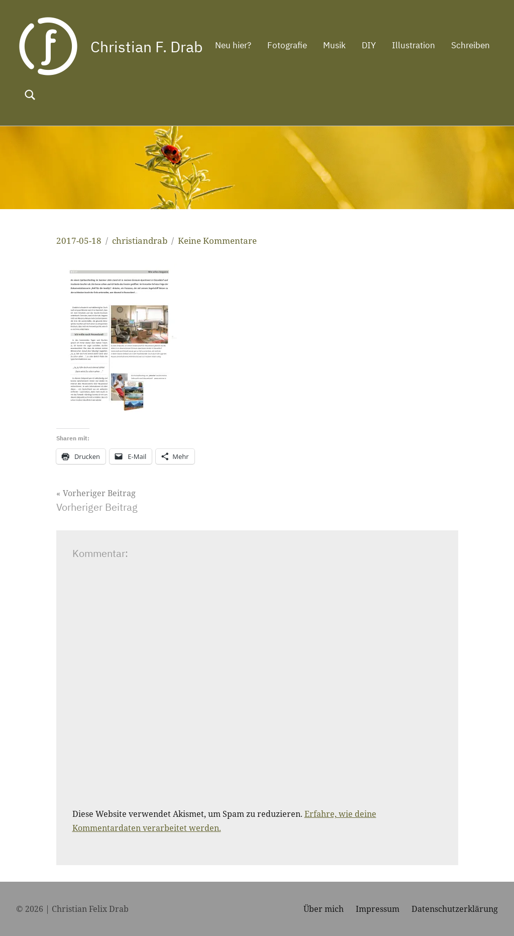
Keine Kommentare (217, 240)
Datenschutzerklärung (455, 908)
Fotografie (259, 94)
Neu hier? (205, 94)
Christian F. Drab (150, 46)
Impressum (377, 908)
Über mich (323, 908)
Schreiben (442, 94)
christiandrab (139, 240)
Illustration (385, 94)
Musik (306, 94)
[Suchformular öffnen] (484, 95)
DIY (341, 94)
